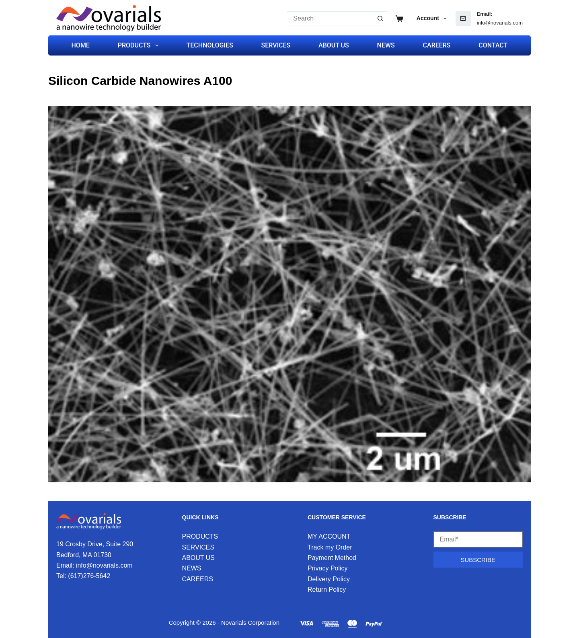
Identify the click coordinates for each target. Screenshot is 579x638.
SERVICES (276, 45)
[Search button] (380, 18)
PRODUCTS (140, 45)
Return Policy (327, 589)
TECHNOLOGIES (209, 45)
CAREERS (437, 45)
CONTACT (492, 45)
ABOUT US (333, 45)
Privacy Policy (328, 568)
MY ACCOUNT (329, 536)
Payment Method (332, 557)
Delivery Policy (329, 579)
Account (433, 18)
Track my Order (330, 547)
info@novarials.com (500, 23)
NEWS (386, 45)
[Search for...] (330, 18)
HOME (81, 45)
